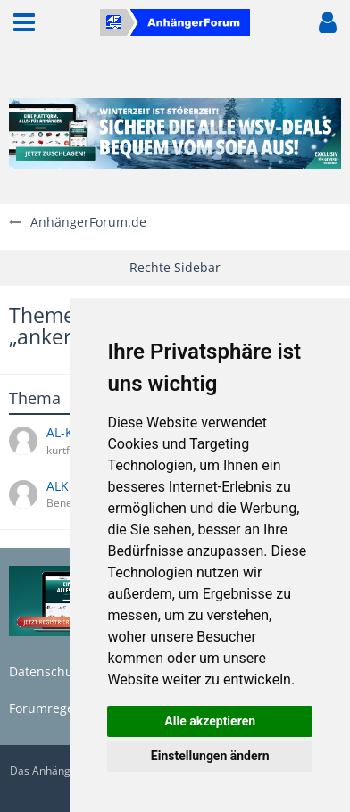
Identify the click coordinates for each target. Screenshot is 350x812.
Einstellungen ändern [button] (210, 756)
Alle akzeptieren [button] (209, 721)
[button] (24, 22)
